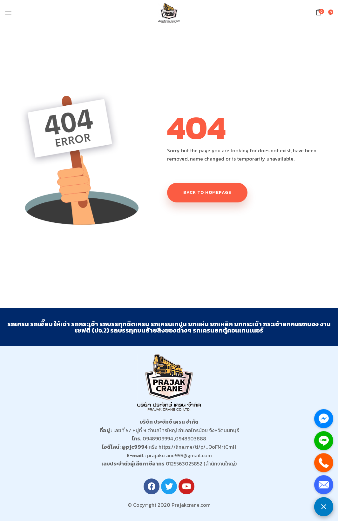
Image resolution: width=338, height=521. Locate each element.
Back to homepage (207, 192)
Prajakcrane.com (191, 505)
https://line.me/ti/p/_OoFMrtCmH (197, 447)
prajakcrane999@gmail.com (179, 455)
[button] (319, 12)
